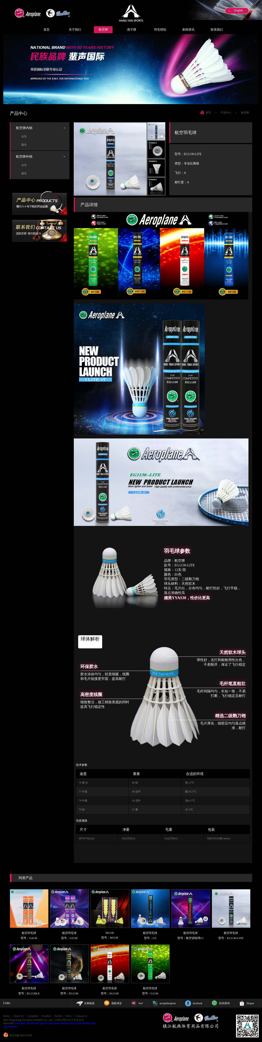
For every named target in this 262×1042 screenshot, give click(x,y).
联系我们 (217, 29)
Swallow (46, 1016)
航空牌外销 (24, 156)
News (69, 1016)
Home (6, 1016)
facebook (197, 1003)
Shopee (250, 1003)
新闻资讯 (188, 29)
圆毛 (24, 144)
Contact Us (81, 1016)
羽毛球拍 (160, 29)
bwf (141, 1003)
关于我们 (75, 29)
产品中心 (226, 112)
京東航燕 (89, 1003)
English (238, 10)
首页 (46, 29)
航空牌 (103, 29)
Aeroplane (32, 1016)
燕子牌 (131, 29)
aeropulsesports (168, 1003)
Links (6, 1003)
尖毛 (24, 136)
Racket (58, 1016)
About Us (18, 1016)
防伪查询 (224, 1003)
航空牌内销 (24, 128)
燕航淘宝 (116, 1003)
